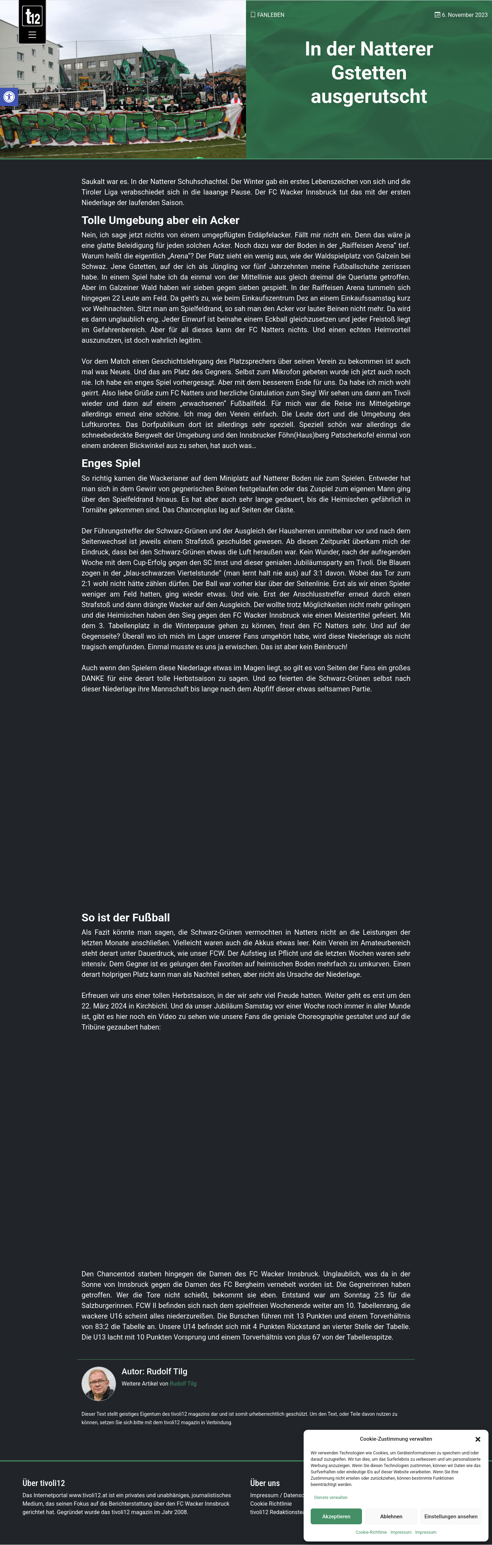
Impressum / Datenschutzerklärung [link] (294, 1495)
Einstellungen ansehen (451, 1516)
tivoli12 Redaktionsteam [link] (280, 1512)
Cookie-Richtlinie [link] (371, 1532)
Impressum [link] (401, 1532)
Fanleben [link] (271, 15)
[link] (9, 97)
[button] (477, 1438)
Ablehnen (391, 1516)
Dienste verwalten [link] (331, 1497)
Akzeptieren (336, 1516)
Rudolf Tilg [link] (183, 1383)
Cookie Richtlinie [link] (271, 1503)
